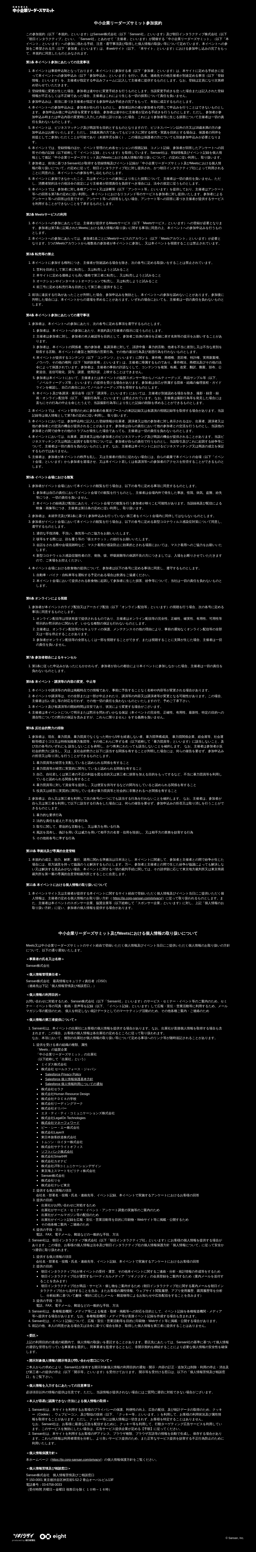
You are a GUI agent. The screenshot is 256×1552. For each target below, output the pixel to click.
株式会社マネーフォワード (60, 1122)
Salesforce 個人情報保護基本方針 (69, 1079)
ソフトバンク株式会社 (57, 1151)
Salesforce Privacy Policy (63, 1074)
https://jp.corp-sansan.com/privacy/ (137, 898)
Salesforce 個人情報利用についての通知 (74, 1084)
